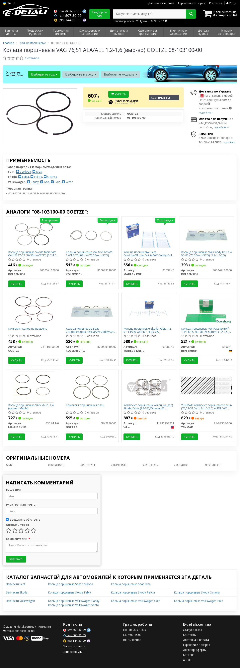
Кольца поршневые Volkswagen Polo (198, 602)
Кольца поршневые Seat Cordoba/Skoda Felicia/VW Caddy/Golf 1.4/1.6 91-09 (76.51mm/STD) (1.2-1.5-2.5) (148, 254)
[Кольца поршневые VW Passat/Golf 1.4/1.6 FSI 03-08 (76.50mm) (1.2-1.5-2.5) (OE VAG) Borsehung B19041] (206, 311)
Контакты (215, 3)
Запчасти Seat (15, 586)
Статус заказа (192, 631)
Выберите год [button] (44, 74)
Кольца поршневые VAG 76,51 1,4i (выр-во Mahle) (31, 408)
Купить (118, 94)
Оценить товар (17, 526)
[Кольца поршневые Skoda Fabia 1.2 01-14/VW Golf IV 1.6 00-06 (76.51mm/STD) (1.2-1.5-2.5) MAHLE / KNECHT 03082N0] (149, 311)
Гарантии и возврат (196, 646)
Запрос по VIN (72, 653)
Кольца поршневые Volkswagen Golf (135, 602)
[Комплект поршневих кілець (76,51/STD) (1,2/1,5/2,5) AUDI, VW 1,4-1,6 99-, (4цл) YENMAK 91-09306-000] (206, 386)
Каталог (188, 656)
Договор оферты (194, 651)
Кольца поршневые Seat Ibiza (131, 586)
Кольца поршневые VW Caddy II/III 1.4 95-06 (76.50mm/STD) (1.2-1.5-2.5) (206, 254)
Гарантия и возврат (191, 3)
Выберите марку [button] (80, 74)
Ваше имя (13, 491)
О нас (187, 661)
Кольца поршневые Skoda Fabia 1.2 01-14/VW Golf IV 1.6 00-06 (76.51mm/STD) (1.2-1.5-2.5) (147, 331)
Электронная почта (21, 506)
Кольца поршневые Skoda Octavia (197, 594)
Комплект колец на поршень (27, 329)
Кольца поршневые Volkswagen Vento (73, 607)
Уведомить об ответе (23, 521)
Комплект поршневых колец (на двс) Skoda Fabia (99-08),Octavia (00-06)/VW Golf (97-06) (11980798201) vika (148, 408)
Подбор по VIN (99, 14)
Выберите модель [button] (119, 74)
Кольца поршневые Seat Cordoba (70, 586)
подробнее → (206, 112)
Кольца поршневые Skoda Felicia (133, 594)
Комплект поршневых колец (85, 406)
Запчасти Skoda (17, 594)
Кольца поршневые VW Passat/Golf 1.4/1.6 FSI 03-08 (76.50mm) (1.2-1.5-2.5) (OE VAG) (205, 331)
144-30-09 (68, 19)
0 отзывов (32, 58)
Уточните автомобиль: (15, 73)
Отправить (16, 561)
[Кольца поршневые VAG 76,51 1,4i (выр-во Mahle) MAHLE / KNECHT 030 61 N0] (33, 388)
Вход (231, 3)
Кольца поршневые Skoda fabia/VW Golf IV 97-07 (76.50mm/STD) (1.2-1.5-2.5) (33, 254)
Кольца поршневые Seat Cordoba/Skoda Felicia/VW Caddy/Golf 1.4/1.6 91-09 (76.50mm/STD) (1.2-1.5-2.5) (90, 331)
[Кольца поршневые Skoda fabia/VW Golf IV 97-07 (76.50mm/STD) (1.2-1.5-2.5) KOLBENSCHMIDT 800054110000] (33, 234)
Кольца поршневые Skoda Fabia (69, 594)
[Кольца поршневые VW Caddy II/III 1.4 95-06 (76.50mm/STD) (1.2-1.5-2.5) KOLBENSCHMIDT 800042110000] (206, 234)
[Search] (190, 14)
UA (7, 3)
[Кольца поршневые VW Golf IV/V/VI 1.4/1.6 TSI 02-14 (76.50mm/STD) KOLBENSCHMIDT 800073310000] (91, 234)
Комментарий (18, 541)
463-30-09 (68, 11)
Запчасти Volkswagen (20, 602)
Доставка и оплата (161, 3)
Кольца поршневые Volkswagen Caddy (73, 602)
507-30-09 (68, 15)
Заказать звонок (74, 648)
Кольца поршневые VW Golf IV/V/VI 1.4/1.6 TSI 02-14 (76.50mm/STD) (89, 254)
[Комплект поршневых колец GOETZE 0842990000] (91, 388)
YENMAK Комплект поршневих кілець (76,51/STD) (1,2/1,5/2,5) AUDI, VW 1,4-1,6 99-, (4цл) (206, 408)
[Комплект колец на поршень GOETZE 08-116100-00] (33, 311)
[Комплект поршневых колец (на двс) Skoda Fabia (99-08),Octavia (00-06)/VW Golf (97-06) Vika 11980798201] (149, 388)
